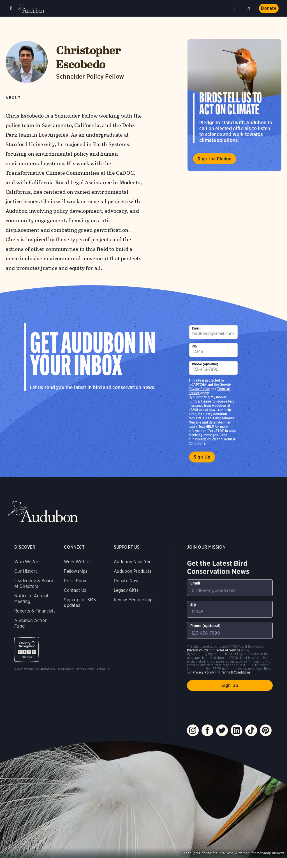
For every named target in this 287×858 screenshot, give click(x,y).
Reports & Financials (34, 611)
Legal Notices (66, 668)
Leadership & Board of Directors (33, 583)
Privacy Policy (205, 439)
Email (196, 328)
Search (248, 8)
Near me (235, 8)
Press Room (75, 580)
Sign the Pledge (215, 159)
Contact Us (75, 590)
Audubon (31, 8)
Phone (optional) (205, 364)
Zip (194, 346)
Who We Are (27, 561)
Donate (269, 8)
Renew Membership (133, 599)
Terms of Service (227, 650)
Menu (11, 8)
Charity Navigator (26, 649)
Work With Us (77, 561)
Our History (26, 571)
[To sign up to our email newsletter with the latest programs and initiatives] (213, 332)
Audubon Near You (133, 561)
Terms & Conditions (235, 672)
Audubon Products (133, 571)
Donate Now (126, 580)
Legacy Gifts (126, 590)
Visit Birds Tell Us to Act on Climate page (234, 105)
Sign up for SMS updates (80, 602)
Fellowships (75, 571)
